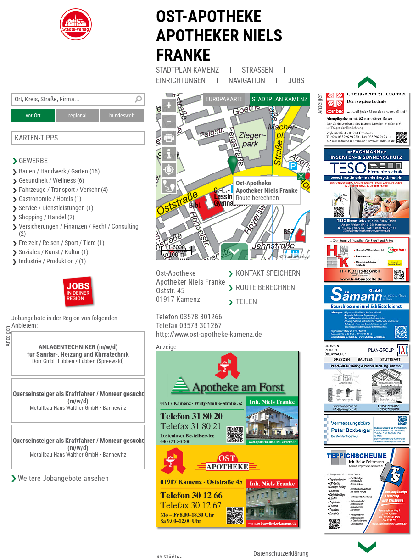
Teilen (246, 301)
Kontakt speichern (268, 273)
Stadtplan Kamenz (187, 70)
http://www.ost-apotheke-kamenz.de (209, 334)
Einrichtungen (181, 80)
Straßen (257, 70)
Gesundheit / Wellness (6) (51, 180)
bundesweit (122, 115)
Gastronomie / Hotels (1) (50, 198)
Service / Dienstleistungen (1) (56, 208)
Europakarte (224, 99)
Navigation (247, 80)
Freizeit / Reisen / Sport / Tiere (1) (61, 242)
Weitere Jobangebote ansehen (63, 478)
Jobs (296, 80)
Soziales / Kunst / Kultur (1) (53, 252)
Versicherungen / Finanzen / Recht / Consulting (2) (79, 230)
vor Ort (33, 115)
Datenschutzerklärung (281, 553)
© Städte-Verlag (294, 256)
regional (77, 115)
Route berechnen (257, 197)
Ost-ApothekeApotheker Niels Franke (219, 36)
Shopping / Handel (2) (46, 217)
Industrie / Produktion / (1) (52, 261)
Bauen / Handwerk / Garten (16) (59, 171)
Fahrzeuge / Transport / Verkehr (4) (63, 189)
